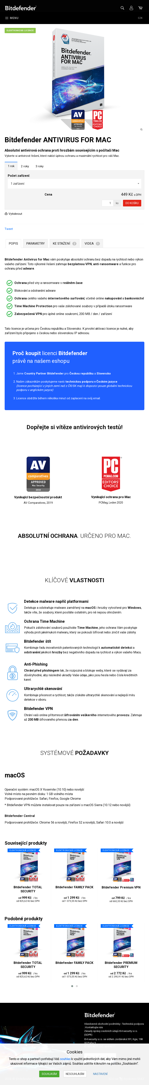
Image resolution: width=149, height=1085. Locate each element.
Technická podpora (133, 1025)
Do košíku (132, 203)
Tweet (9, 229)
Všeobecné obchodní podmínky (102, 1025)
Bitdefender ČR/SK (21, 8)
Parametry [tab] (35, 244)
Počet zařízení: (19, 176)
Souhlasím (49, 1074)
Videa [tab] (92, 244)
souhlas (65, 1059)
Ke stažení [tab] (64, 244)
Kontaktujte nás (94, 1029)
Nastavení (100, 1074)
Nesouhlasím (75, 1074)
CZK (140, 18)
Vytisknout (16, 214)
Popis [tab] (13, 244)
